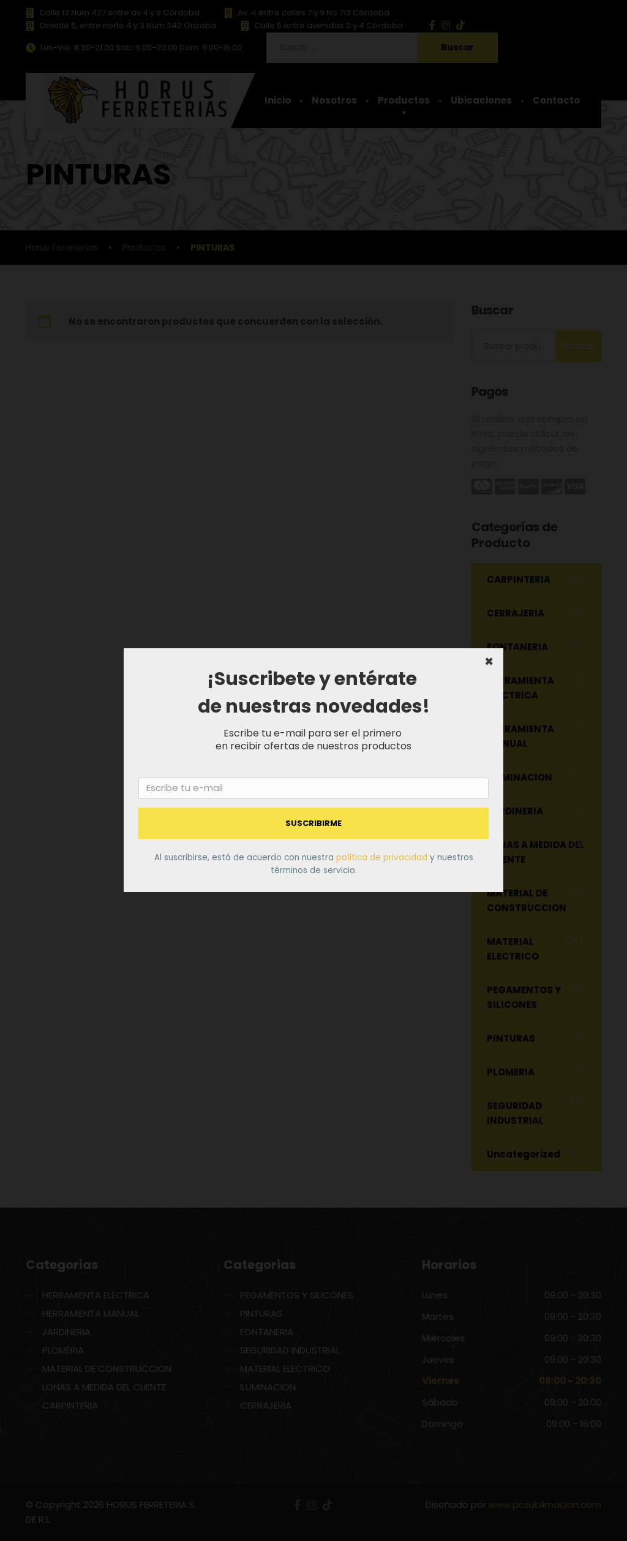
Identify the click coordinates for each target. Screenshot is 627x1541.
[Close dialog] (489, 663)
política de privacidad (383, 857)
